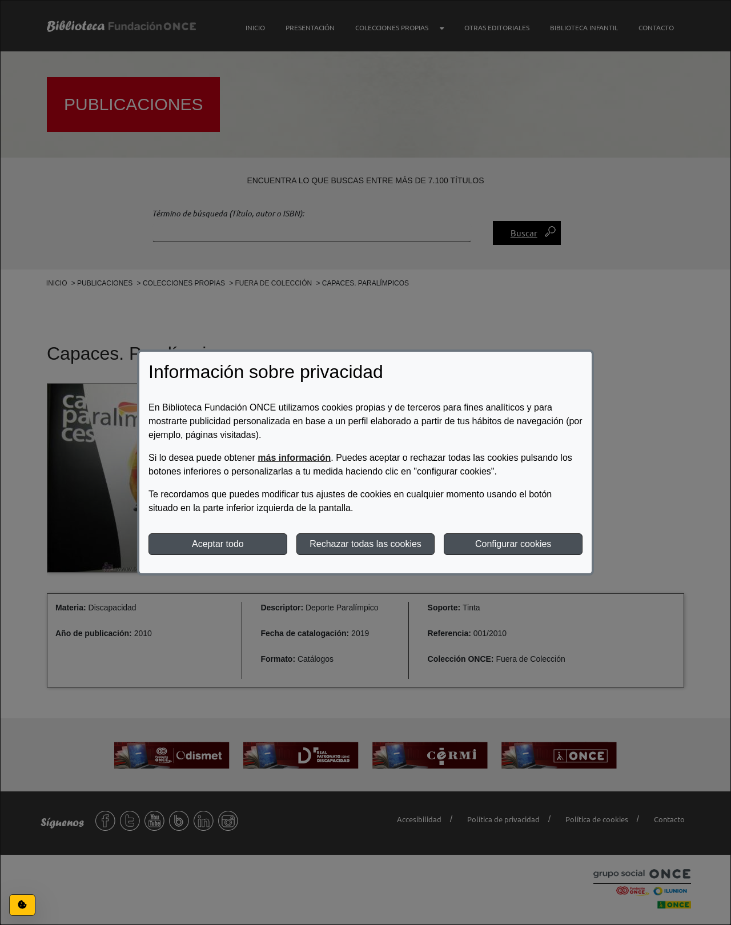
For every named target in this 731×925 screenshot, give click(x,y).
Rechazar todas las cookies (365, 544)
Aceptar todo (218, 544)
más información (294, 457)
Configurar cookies (513, 544)
